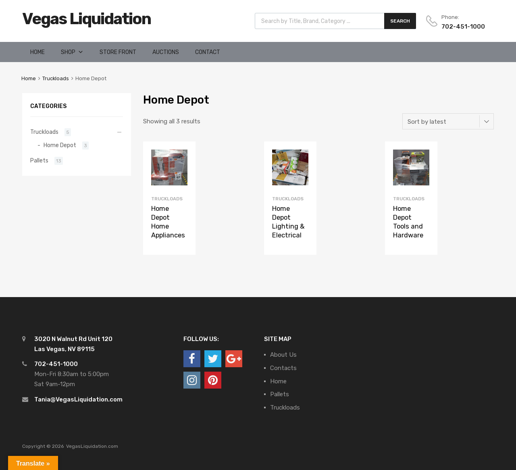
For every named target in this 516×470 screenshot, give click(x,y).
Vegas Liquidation (86, 18)
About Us (283, 354)
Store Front (118, 52)
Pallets (39, 160)
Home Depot (60, 145)
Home (37, 52)
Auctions (165, 52)
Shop (68, 52)
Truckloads (55, 78)
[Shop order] (448, 121)
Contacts (283, 368)
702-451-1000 (461, 26)
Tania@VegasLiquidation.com (78, 399)
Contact (207, 52)
